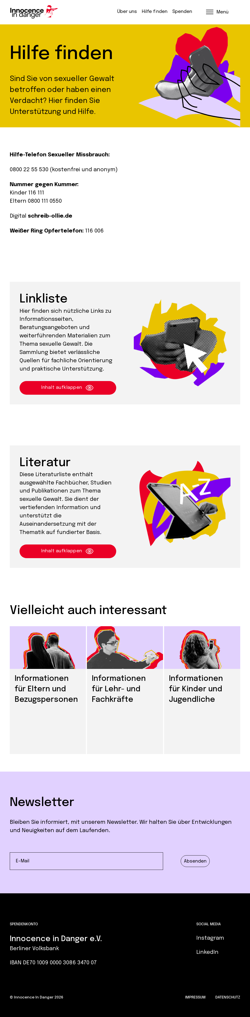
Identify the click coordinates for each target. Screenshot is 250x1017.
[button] (216, 12)
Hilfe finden (154, 12)
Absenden (195, 861)
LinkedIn (207, 952)
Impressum (195, 997)
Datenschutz (227, 997)
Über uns (127, 12)
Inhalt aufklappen (67, 388)
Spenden (182, 12)
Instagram (210, 938)
